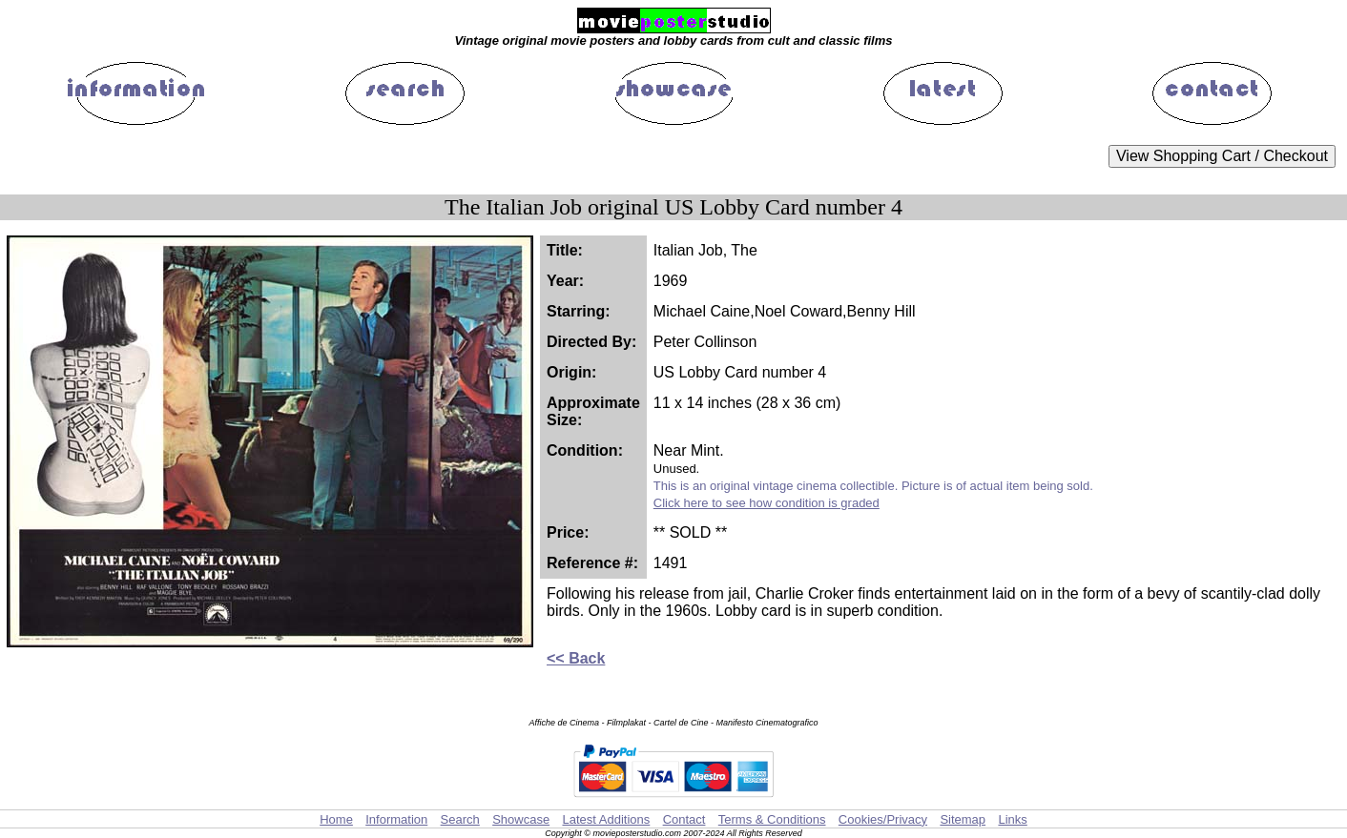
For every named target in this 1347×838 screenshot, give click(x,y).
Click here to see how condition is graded (766, 503)
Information (396, 819)
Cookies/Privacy (883, 819)
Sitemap (962, 819)
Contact (684, 819)
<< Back (576, 658)
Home (336, 819)
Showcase (520, 819)
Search (460, 819)
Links (1012, 819)
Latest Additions (606, 819)
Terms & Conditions (772, 819)
